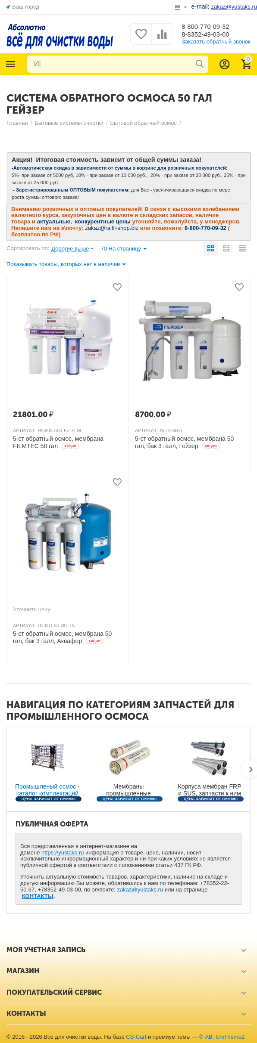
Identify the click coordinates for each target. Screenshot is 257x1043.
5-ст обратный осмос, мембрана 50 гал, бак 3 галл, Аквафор (62, 637)
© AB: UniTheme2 (221, 1037)
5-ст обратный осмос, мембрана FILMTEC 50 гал (58, 442)
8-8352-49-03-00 (207, 34)
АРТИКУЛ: (24, 430)
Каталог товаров (11, 64)
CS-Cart (136, 1037)
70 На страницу (123, 249)
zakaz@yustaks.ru (140, 889)
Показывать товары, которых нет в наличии (65, 264)
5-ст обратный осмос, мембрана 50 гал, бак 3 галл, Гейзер (184, 442)
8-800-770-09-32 (207, 26)
